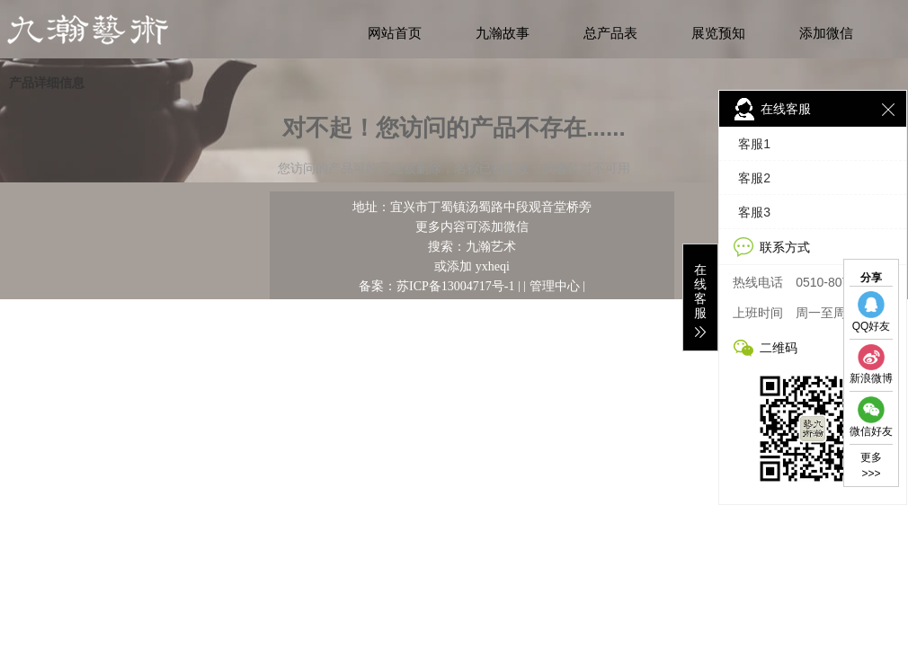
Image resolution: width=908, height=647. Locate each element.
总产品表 (610, 33)
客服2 (753, 178)
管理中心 (555, 286)
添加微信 (826, 33)
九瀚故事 (503, 33)
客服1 (753, 144)
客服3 (753, 212)
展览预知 (718, 33)
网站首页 (395, 33)
